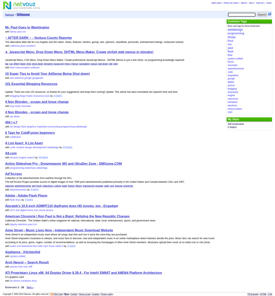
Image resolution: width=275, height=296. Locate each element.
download (27, 246)
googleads (37, 78)
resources (38, 96)
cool (19, 246)
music (52, 246)
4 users (58, 96)
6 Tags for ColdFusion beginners (30, 132)
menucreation (22, 67)
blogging (14, 96)
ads (12, 78)
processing (54, 126)
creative (20, 147)
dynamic (48, 63)
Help (251, 3)
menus (74, 63)
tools (47, 96)
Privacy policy (107, 294)
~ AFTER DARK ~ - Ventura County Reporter (38, 37)
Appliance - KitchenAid (22, 252)
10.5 (12, 210)
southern (31, 45)
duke (64, 186)
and (34, 186)
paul (19, 31)
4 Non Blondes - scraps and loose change (37, 102)
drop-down (37, 63)
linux (18, 199)
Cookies (95, 294)
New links (216, 3)
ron (24, 31)
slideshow (30, 168)
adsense (19, 78)
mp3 (45, 246)
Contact (73, 294)
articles (14, 266)
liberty (13, 31)
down (23, 63)
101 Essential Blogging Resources (31, 84)
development (40, 147)
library (79, 186)
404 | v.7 (11, 122)
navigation (84, 63)
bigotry (13, 224)
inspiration (42, 126)
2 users (29, 199)
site (111, 63)
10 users (43, 157)
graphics (31, 126)
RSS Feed (58, 294)
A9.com (11, 153)
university (128, 186)
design (17, 126)
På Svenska (252, 294)
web (115, 63)
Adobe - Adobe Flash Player (26, 195)
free (35, 246)
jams (22, 45)
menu (67, 63)
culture (57, 186)
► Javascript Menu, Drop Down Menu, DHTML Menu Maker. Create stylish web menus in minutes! (79, 52)
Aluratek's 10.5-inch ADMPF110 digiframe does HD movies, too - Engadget (61, 206)
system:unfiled (17, 256)
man (25, 266)
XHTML (263, 294)
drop (29, 63)
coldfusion (15, 137)
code (12, 147)
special (118, 186)
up (11, 116)
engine (22, 157)
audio (13, 246)
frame (30, 210)
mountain (26, 106)
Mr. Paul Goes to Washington (27, 27)
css (11, 63)
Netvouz (9, 14)
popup (94, 63)
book (39, 186)
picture (49, 210)
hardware (26, 280)
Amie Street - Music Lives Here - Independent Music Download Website (59, 230)
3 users (34, 189)
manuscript (89, 186)
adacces (9, 186)
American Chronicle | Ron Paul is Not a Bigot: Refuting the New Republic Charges (67, 216)
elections (22, 224)
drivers (16, 280)
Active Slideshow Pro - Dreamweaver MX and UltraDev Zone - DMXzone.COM (63, 163)
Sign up (260, 3)
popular (99, 186)
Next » (30, 287)
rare (112, 186)
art (11, 126)
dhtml (16, 63)
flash (23, 126)
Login (269, 3)
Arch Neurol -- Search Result (27, 262)
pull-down (103, 63)
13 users (67, 147)
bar (7, 63)
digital (23, 210)
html (12, 67)
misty (17, 106)
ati (11, 280)
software (35, 67)
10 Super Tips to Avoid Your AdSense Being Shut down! (47, 73)
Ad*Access (13, 174)
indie (39, 246)
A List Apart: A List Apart (24, 143)
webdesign (81, 126)
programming (68, 126)
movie (42, 210)
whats (16, 116)
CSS (270, 294)
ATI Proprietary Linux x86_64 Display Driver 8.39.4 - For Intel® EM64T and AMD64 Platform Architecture (83, 272)
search (30, 157)
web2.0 (59, 246)
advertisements (23, 186)
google (28, 78)
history (71, 186)
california (15, 45)
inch (36, 210)
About (244, 3)
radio (106, 186)
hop (12, 106)
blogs (23, 96)
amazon (14, 157)
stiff (30, 266)
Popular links (231, 3)
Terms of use (84, 294)
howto (29, 96)
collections (47, 186)
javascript (59, 63)
